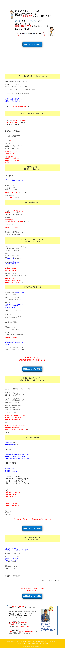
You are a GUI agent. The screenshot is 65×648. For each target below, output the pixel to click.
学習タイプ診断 (35, 643)
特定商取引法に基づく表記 (41, 641)
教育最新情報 (45, 643)
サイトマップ (50, 641)
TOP (18, 643)
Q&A (40, 643)
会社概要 (8, 641)
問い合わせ (56, 641)
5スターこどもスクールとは (25, 643)
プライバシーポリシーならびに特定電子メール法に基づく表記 (23, 641)
